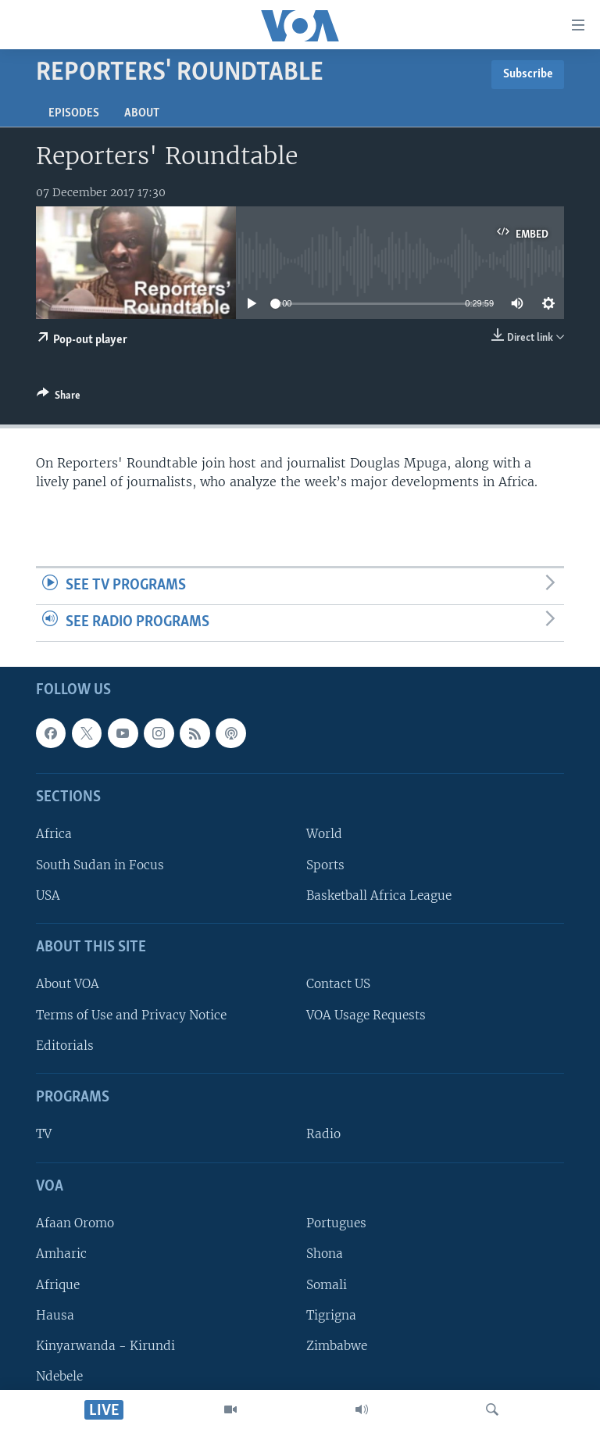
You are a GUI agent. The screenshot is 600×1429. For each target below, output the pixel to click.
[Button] (58, 398)
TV (44, 1133)
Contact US (338, 983)
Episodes (73, 113)
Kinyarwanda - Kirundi (105, 1345)
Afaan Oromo (75, 1223)
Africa (54, 833)
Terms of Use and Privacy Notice (131, 1014)
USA (48, 894)
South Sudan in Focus (100, 864)
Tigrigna (331, 1314)
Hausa (55, 1314)
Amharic (61, 1253)
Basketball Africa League (379, 894)
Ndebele (59, 1375)
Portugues (336, 1223)
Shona (324, 1253)
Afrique (58, 1284)
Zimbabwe (336, 1345)
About (141, 113)
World (324, 833)
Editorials (65, 1044)
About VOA (67, 983)
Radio (323, 1133)
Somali (326, 1284)
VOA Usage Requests (366, 1014)
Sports (325, 864)
